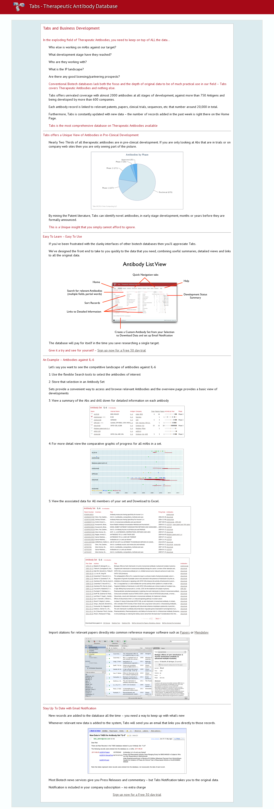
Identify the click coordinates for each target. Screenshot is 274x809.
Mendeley (202, 632)
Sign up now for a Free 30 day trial (121, 350)
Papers (185, 632)
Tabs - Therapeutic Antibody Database (64, 6)
